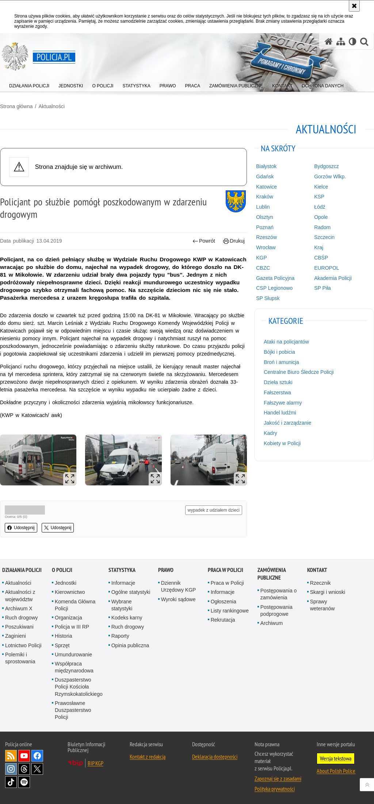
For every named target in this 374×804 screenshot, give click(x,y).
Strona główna (16, 106)
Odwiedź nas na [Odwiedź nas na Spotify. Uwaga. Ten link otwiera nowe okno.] (24, 782)
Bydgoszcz (326, 166)
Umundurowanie (73, 654)
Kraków (264, 197)
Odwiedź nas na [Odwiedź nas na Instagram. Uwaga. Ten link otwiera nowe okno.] (11, 769)
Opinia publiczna (130, 645)
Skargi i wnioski (327, 592)
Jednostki (65, 583)
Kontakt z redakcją (147, 756)
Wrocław (265, 247)
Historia (63, 636)
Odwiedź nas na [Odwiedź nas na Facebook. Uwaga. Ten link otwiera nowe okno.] (37, 756)
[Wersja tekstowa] (352, 41)
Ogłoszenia (223, 601)
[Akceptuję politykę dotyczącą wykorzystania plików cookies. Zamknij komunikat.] (354, 6)
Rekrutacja (223, 620)
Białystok (266, 166)
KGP (261, 258)
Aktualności (51, 106)
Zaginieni (15, 636)
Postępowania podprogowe (276, 610)
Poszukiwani (19, 627)
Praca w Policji (225, 570)
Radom (322, 227)
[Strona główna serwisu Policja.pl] (329, 41)
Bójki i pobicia (279, 352)
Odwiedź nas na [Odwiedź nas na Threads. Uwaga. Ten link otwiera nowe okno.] (24, 769)
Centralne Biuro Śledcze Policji (298, 372)
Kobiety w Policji (282, 443)
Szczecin (324, 237)
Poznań (264, 227)
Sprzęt (62, 645)
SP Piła (322, 288)
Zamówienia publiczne (271, 573)
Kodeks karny (126, 618)
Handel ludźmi (280, 413)
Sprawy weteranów (322, 605)
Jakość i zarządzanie (287, 423)
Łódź (319, 207)
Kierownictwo (70, 592)
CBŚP (321, 258)
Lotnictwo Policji (23, 645)
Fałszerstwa (277, 392)
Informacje (123, 583)
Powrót (203, 241)
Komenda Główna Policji (75, 605)
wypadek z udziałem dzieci (214, 510)
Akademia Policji (333, 278)
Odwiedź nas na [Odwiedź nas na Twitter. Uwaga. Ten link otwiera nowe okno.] (37, 769)
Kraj (318, 247)
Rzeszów (266, 237)
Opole (321, 217)
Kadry (270, 433)
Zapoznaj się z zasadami (278, 778)
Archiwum (271, 623)
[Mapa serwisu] (340, 41)
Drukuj (234, 241)
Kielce (321, 187)
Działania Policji (22, 570)
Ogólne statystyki (130, 592)
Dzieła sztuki (278, 382)
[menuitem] (29, 84)
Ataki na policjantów (286, 342)
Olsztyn (264, 217)
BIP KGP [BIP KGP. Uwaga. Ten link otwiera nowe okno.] (95, 763)
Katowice (266, 187)
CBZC (263, 268)
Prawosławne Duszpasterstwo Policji (73, 710)
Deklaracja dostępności (214, 756)
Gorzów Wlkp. (330, 176)
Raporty (120, 636)
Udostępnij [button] (21, 527)
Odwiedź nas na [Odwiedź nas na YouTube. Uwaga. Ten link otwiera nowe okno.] (24, 756)
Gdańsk (265, 176)
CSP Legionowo (274, 288)
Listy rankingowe (230, 611)
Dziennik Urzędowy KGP (178, 586)
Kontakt (317, 570)
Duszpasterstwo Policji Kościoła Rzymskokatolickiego (79, 687)
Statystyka (122, 570)
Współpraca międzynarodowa (74, 667)
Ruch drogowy (21, 618)
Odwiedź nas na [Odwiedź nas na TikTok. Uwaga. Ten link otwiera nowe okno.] (11, 782)
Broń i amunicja (281, 362)
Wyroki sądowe (178, 599)
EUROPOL (326, 268)
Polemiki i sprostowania (20, 658)
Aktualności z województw (20, 595)
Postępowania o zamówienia (278, 594)
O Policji (62, 570)
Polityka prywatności (275, 788)
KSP (319, 197)
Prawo (165, 570)
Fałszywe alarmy (283, 403)
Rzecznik (320, 583)
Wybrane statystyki (122, 605)
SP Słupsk (267, 298)
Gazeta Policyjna (275, 278)
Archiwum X (19, 608)
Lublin (263, 207)
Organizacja (68, 618)
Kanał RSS (11, 756)
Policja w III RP (72, 627)
